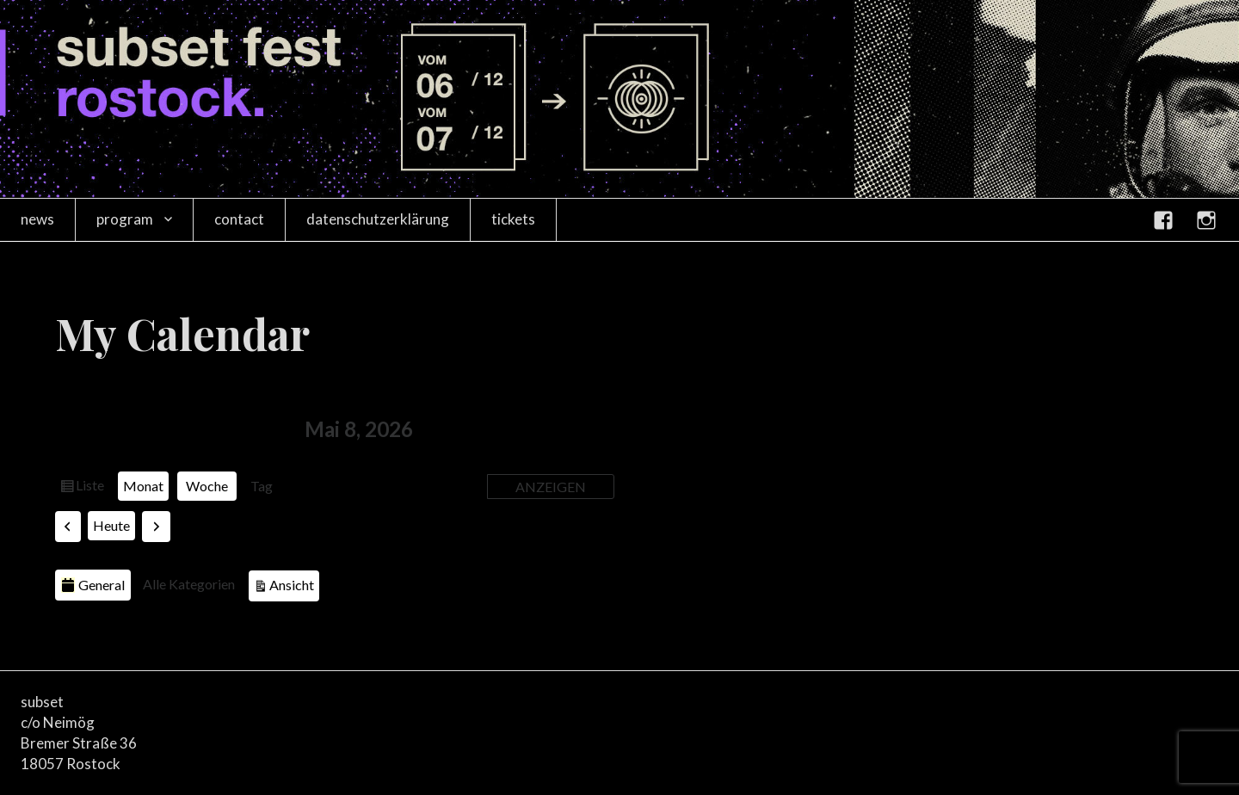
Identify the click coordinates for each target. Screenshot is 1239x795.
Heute (111, 525)
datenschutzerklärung (377, 219)
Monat (143, 486)
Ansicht (294, 583)
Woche (207, 486)
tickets (513, 219)
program (124, 219)
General (93, 584)
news (37, 219)
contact (239, 219)
